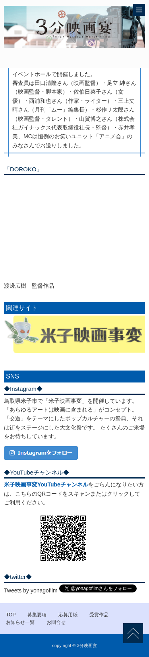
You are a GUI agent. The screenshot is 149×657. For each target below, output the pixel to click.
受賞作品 (98, 615)
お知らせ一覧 (20, 622)
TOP (10, 615)
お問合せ (56, 622)
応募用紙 (67, 615)
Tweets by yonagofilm (31, 590)
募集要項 (36, 615)
